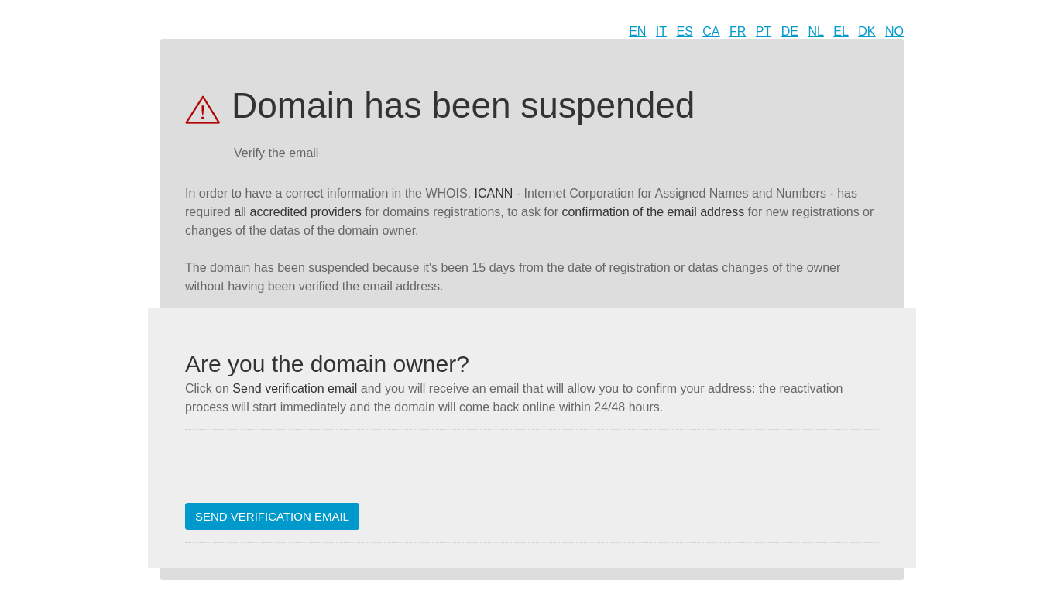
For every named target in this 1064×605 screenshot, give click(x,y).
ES (685, 31)
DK (866, 31)
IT (661, 31)
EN (637, 31)
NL (815, 31)
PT (763, 31)
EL (841, 31)
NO (894, 31)
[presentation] (302, 472)
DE (789, 31)
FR (737, 31)
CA (710, 31)
